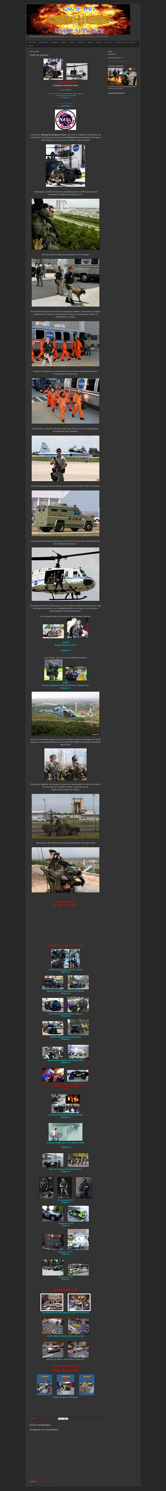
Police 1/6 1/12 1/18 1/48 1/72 (125, 42)
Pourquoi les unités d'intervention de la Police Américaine (65, 1084)
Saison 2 (72, 42)
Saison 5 (99, 42)
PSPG (65, 683)
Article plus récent (35, 1478)
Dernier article (43, 42)
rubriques (55, 42)
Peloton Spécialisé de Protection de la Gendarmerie (65, 685)
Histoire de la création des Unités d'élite (66, 1060)
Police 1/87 (108, 42)
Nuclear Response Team (66, 645)
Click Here (65, 106)
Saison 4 (90, 42)
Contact (30, 46)
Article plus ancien (96, 1478)
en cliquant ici (65, 97)
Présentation (32, 42)
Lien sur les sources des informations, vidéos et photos (65, 93)
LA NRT (65, 642)
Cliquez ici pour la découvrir (65, 1397)
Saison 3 (81, 42)
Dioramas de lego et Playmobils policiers (65, 1169)
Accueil (65, 1478)
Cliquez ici (65, 650)
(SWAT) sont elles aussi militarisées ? (65, 1086)
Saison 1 (63, 42)
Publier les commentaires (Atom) (46, 1481)
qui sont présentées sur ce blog (65, 95)
